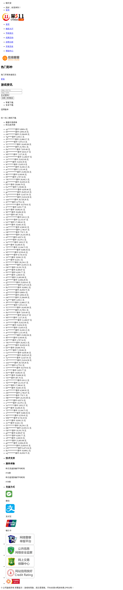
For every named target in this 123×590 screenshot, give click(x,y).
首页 (8, 10)
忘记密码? (5, 95)
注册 (3, 98)
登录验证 (10, 98)
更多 (3, 79)
